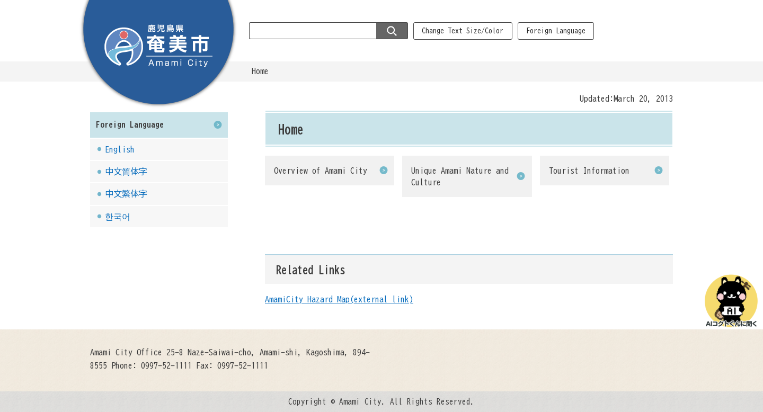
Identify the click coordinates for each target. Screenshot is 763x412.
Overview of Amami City (320, 170)
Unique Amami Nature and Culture (460, 176)
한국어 (117, 216)
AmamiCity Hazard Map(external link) (339, 299)
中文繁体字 (126, 194)
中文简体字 (126, 171)
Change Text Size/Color (462, 30)
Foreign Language (555, 30)
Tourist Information (589, 170)
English (120, 149)
